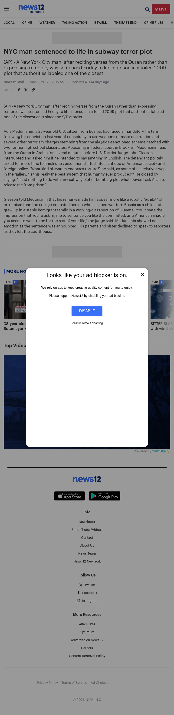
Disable (87, 311)
